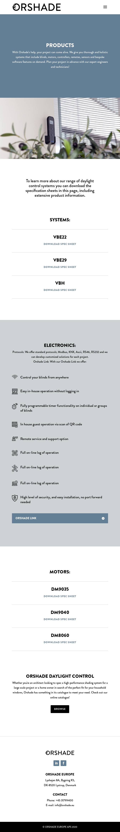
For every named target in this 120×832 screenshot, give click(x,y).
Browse (60, 709)
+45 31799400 (64, 800)
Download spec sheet (60, 244)
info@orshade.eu (64, 805)
